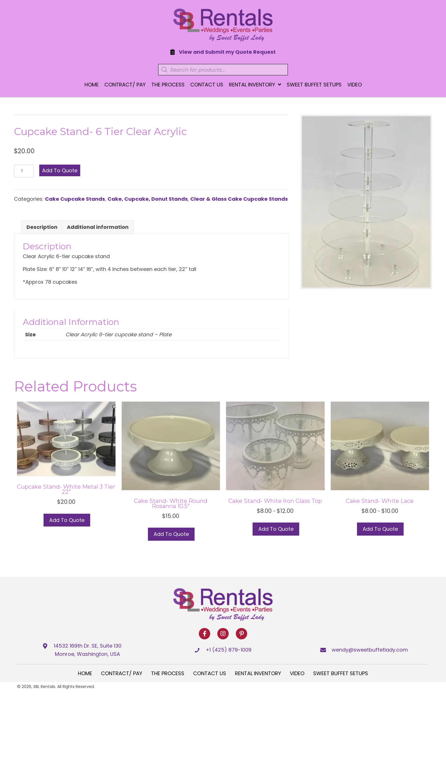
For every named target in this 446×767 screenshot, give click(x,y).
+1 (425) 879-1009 (228, 649)
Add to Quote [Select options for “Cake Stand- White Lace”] (380, 528)
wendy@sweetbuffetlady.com (370, 649)
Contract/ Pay (121, 673)
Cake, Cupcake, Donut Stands (148, 198)
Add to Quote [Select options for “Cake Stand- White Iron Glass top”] (276, 528)
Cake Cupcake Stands (75, 198)
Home (85, 673)
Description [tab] (41, 227)
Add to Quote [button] (66, 520)
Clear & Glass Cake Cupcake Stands (239, 198)
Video (297, 673)
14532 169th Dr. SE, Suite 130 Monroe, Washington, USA (87, 650)
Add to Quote (59, 170)
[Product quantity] (24, 171)
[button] (204, 633)
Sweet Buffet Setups (340, 673)
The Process (167, 673)
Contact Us (209, 673)
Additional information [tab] (98, 227)
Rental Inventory (258, 673)
